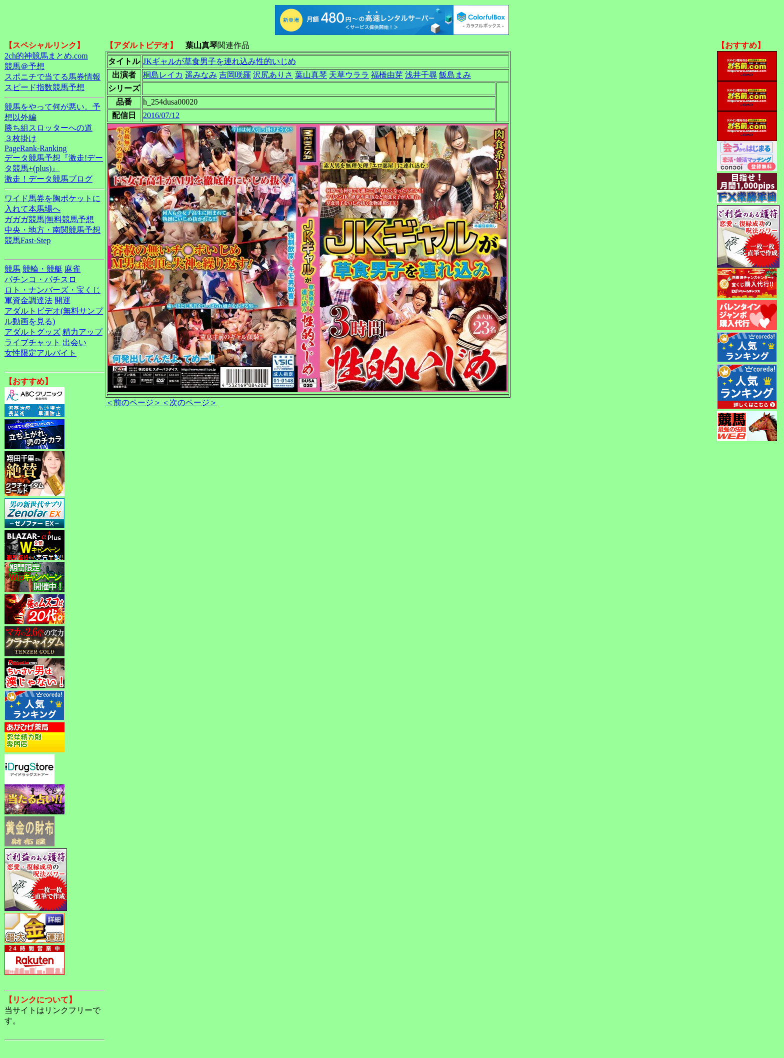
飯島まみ (455, 75)
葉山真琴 (311, 75)
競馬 (12, 269)
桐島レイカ (163, 75)
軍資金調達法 (28, 300)
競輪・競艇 (42, 269)
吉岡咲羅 (235, 75)
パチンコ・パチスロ (40, 279)
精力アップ (82, 332)
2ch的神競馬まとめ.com (46, 56)
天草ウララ (349, 75)
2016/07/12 (161, 115)
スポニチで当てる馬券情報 (52, 77)
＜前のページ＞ (134, 402)
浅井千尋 (421, 75)
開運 (62, 300)
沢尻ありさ (273, 75)
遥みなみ (201, 75)
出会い (74, 342)
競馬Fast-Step (27, 240)
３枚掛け (20, 138)
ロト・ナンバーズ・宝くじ (52, 290)
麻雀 (72, 269)
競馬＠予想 (24, 66)
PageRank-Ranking (35, 148)
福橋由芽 (387, 75)
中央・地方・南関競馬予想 (52, 230)
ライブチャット (32, 342)
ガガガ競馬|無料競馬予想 (49, 219)
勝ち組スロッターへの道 (48, 128)
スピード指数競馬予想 (44, 87)
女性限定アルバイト (40, 353)
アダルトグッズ (32, 332)
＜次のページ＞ (190, 402)
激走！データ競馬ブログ (48, 179)
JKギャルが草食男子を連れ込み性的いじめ (219, 61)
